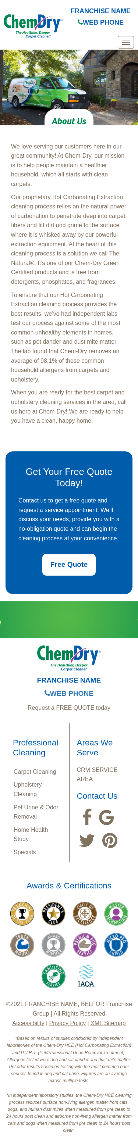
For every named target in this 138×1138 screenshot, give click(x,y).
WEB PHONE (101, 22)
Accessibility (28, 1023)
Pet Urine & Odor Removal (36, 812)
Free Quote (69, 564)
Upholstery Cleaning (28, 789)
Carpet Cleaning (35, 772)
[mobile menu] (126, 42)
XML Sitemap (108, 1023)
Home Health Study (31, 834)
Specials (25, 852)
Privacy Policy (67, 1023)
